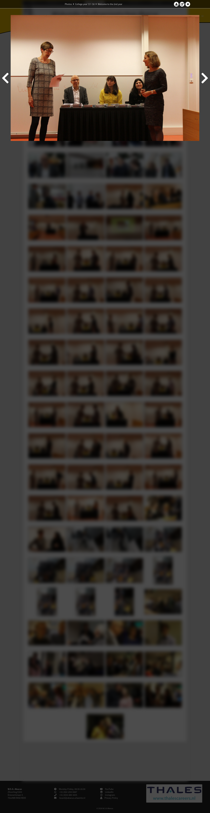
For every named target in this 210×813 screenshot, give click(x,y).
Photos (68, 4)
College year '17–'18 (84, 4)
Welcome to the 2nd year (110, 4)
